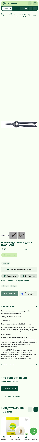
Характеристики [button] (19, 365)
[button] (11, 438)
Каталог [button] (7, 8)
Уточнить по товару (27, 293)
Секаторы (6, 16)
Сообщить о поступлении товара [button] (19, 269)
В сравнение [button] (10, 276)
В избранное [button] (29, 276)
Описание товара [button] (19, 306)
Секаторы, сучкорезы (24, 14)
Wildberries (12, 14)
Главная (3, 14)
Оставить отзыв (10, 389)
